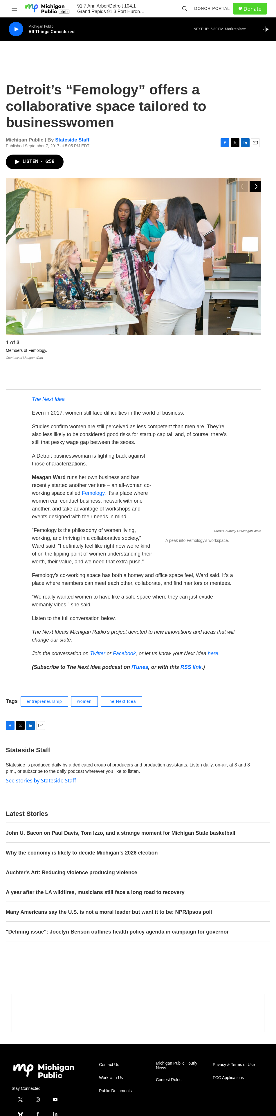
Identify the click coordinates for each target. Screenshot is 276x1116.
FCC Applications (228, 1051)
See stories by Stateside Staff (41, 753)
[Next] (255, 344)
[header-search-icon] (184, 8)
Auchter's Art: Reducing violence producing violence (71, 846)
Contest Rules (168, 1053)
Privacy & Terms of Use (234, 1038)
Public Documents (115, 1064)
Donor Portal (212, 8)
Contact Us (109, 1038)
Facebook (124, 627)
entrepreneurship (44, 674)
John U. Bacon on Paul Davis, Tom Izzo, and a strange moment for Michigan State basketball (120, 806)
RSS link (191, 640)
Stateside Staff (72, 140)
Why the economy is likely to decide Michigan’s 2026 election (82, 826)
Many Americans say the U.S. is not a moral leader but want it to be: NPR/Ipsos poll (109, 885)
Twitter (97, 627)
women (84, 674)
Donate (252, 9)
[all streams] (267, 29)
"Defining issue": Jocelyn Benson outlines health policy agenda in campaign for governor (117, 905)
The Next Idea (48, 372)
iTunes (139, 640)
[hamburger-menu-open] (14, 9)
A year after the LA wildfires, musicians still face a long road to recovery (95, 865)
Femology (93, 466)
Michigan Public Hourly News (176, 1038)
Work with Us (111, 1051)
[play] (16, 29)
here (213, 627)
